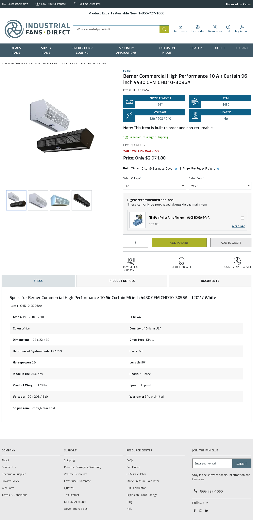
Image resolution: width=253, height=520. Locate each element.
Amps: (17, 316)
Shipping (69, 460)
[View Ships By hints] (218, 169)
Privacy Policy (10, 481)
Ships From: (21, 408)
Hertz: (133, 351)
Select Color (197, 178)
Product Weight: (25, 385)
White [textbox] (194, 186)
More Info (238, 226)
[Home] (36, 29)
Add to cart (179, 242)
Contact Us (9, 467)
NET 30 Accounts (75, 502)
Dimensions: (21, 339)
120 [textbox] (128, 186)
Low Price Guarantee (77, 481)
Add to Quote (231, 242)
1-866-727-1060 (151, 13)
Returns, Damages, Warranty (82, 467)
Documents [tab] (210, 280)
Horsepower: (22, 362)
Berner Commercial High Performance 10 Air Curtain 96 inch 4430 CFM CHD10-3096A (61, 63)
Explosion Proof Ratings (141, 495)
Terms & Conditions (14, 495)
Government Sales (76, 509)
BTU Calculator (136, 488)
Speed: (134, 385)
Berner (127, 70)
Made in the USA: (25, 373)
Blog (129, 502)
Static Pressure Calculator (142, 481)
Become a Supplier (14, 474)
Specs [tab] (38, 280)
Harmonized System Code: (31, 351)
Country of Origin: (142, 328)
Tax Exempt (71, 495)
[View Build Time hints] (175, 169)
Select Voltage (132, 178)
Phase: (134, 373)
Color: (17, 328)
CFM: (132, 316)
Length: (135, 362)
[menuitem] (17, 50)
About (5, 460)
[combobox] (121, 29)
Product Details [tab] (122, 280)
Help (129, 509)
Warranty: (136, 396)
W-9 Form (8, 488)
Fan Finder (133, 467)
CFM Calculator (136, 474)
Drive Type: (137, 339)
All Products (8, 63)
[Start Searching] (164, 29)
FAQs (129, 460)
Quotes (69, 488)
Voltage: (19, 396)
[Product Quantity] (135, 242)
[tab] (126, 354)
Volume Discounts (75, 474)
